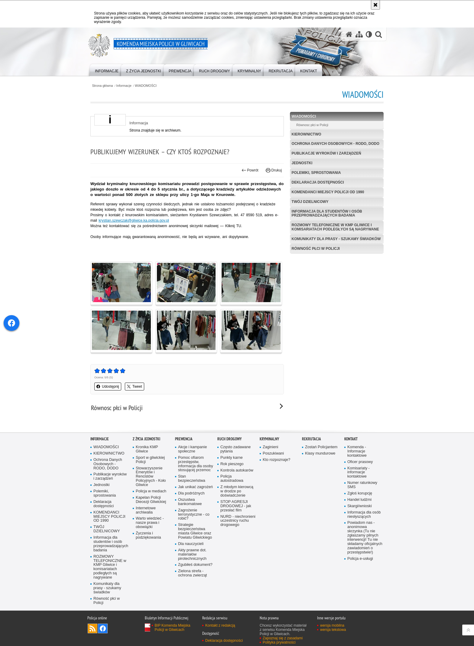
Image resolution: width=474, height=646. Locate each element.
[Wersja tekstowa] (369, 34)
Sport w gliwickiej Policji (150, 460)
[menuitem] (106, 69)
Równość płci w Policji (316, 248)
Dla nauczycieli (190, 544)
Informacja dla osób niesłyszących (364, 515)
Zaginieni (270, 447)
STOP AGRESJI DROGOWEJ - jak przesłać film (235, 506)
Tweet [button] (134, 386)
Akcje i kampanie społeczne (192, 449)
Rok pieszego (232, 464)
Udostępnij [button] (107, 386)
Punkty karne (231, 458)
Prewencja (184, 439)
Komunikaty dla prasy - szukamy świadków (336, 239)
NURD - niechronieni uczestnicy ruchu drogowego (237, 521)
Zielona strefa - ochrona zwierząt (192, 573)
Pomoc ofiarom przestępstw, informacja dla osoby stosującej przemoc (195, 464)
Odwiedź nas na (103, 628)
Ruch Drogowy (229, 439)
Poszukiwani (273, 453)
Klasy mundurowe (320, 453)
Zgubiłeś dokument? (195, 565)
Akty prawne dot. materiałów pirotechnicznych (192, 554)
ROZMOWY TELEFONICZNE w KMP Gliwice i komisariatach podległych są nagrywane (335, 227)
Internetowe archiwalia (146, 510)
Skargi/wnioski (359, 506)
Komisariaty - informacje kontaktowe (358, 472)
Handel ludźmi (359, 500)
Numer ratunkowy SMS (362, 485)
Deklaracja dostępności (318, 182)
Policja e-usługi (360, 559)
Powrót (250, 170)
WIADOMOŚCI (146, 85)
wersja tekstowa (333, 630)
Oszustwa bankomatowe (190, 502)
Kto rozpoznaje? (276, 460)
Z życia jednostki (146, 439)
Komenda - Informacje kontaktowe (357, 451)
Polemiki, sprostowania (316, 173)
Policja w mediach (151, 491)
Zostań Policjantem (321, 447)
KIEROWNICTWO (306, 134)
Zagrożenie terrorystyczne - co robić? (193, 514)
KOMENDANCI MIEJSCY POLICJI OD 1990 (328, 192)
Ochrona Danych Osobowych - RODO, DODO (335, 144)
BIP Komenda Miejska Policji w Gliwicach (172, 627)
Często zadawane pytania (235, 449)
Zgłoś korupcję (359, 493)
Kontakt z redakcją (220, 625)
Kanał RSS (92, 628)
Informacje (123, 85)
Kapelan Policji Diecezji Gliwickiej (151, 500)
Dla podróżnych (191, 493)
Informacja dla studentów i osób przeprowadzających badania (327, 213)
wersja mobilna (332, 625)
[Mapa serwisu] (359, 34)
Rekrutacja (311, 439)
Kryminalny (269, 439)
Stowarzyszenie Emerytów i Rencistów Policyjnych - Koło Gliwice (151, 476)
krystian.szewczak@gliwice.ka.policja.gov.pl (134, 220)
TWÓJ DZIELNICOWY (310, 202)
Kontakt (351, 439)
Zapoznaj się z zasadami (283, 638)
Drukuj (274, 170)
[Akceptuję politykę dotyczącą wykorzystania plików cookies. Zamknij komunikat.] (375, 5)
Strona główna (102, 85)
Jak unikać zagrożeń (195, 487)
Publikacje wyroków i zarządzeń (326, 153)
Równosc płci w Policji (312, 125)
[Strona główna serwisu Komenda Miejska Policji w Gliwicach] (349, 34)
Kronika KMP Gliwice (147, 449)
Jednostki (302, 163)
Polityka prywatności (279, 642)
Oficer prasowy (360, 462)
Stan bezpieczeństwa (191, 479)
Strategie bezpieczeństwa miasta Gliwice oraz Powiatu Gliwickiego (195, 531)
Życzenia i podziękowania (148, 535)
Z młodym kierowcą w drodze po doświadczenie (236, 491)
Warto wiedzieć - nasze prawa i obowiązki (150, 523)
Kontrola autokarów (236, 470)
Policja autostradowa (231, 479)
